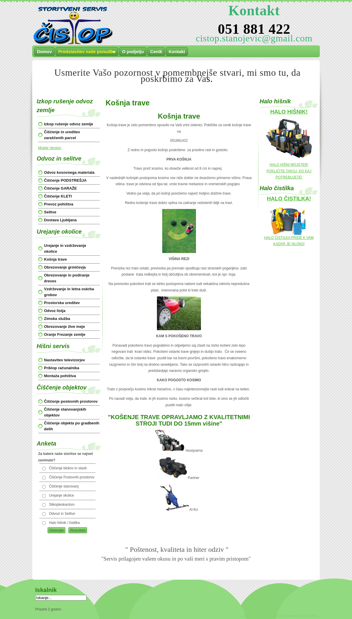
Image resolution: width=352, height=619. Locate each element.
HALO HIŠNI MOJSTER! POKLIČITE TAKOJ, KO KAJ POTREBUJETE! (289, 171)
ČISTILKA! (297, 198)
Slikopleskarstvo (62, 504)
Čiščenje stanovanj (64, 486)
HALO (275, 198)
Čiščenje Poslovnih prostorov (71, 477)
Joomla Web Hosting (302, 616)
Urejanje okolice (61, 495)
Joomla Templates (255, 616)
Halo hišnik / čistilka (64, 523)
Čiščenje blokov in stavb (68, 468)
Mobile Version (49, 148)
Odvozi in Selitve (62, 514)
